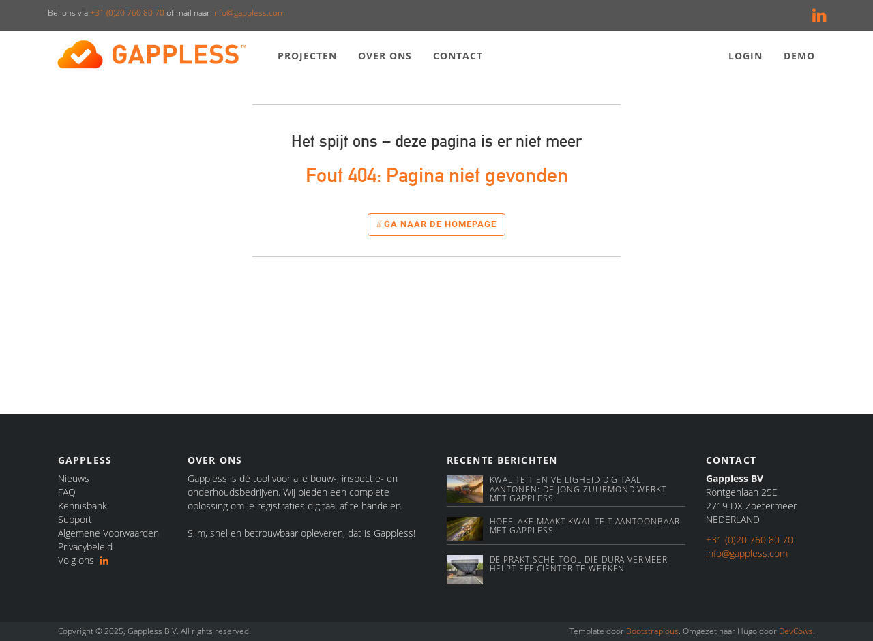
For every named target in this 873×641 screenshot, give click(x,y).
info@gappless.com (248, 12)
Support (75, 519)
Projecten (308, 55)
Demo (799, 55)
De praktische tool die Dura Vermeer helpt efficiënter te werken (579, 564)
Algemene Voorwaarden (108, 532)
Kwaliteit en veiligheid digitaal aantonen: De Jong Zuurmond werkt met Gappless (578, 488)
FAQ (67, 492)
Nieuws (73, 478)
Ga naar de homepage (436, 224)
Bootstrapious (652, 631)
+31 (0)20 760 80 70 (127, 12)
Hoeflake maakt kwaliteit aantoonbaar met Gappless (585, 526)
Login (745, 55)
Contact (458, 55)
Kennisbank (82, 505)
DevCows (796, 631)
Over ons (385, 55)
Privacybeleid (85, 546)
